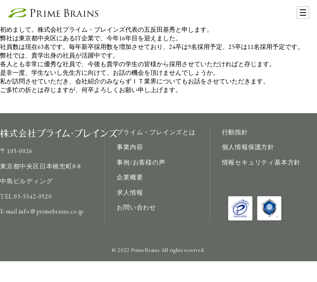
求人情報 (130, 192)
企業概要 (130, 177)
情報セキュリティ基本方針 (261, 162)
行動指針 (235, 132)
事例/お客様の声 (141, 162)
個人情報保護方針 (248, 147)
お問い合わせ (136, 207)
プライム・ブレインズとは (156, 132)
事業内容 (130, 147)
